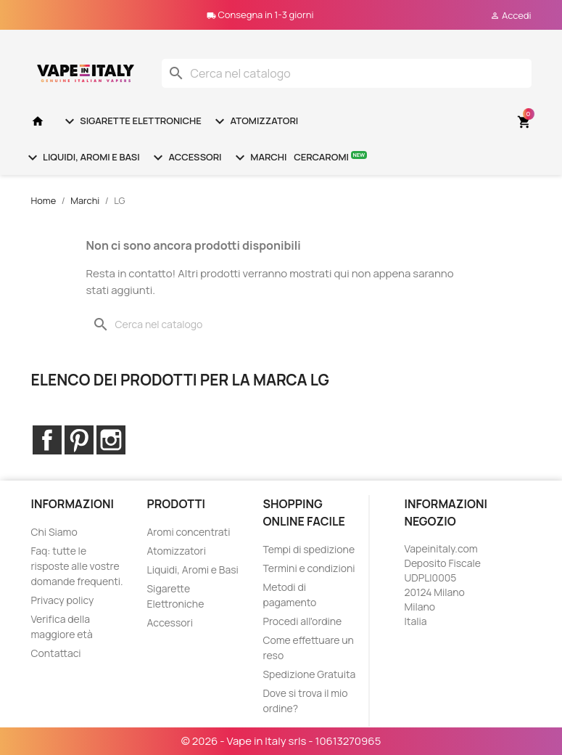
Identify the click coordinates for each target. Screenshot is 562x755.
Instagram (110, 439)
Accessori (185, 157)
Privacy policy (62, 600)
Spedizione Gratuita (309, 674)
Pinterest (79, 439)
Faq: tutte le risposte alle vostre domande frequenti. (77, 566)
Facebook (47, 439)
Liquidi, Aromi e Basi (82, 157)
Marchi (259, 157)
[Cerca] (347, 73)
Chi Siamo (54, 532)
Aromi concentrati (188, 532)
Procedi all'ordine (302, 621)
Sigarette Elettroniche (131, 121)
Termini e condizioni (309, 568)
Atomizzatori (254, 121)
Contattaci (56, 653)
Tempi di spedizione (309, 549)
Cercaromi (330, 156)
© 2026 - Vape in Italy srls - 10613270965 (281, 740)
